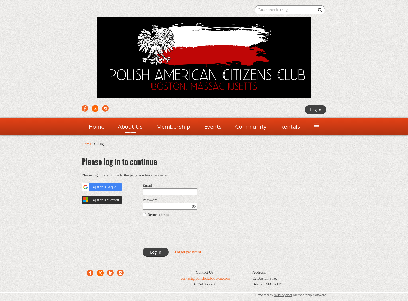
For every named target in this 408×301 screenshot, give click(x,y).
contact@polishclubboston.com (205, 278)
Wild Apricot (283, 295)
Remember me (159, 215)
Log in (315, 109)
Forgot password (188, 252)
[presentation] (182, 235)
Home (86, 144)
